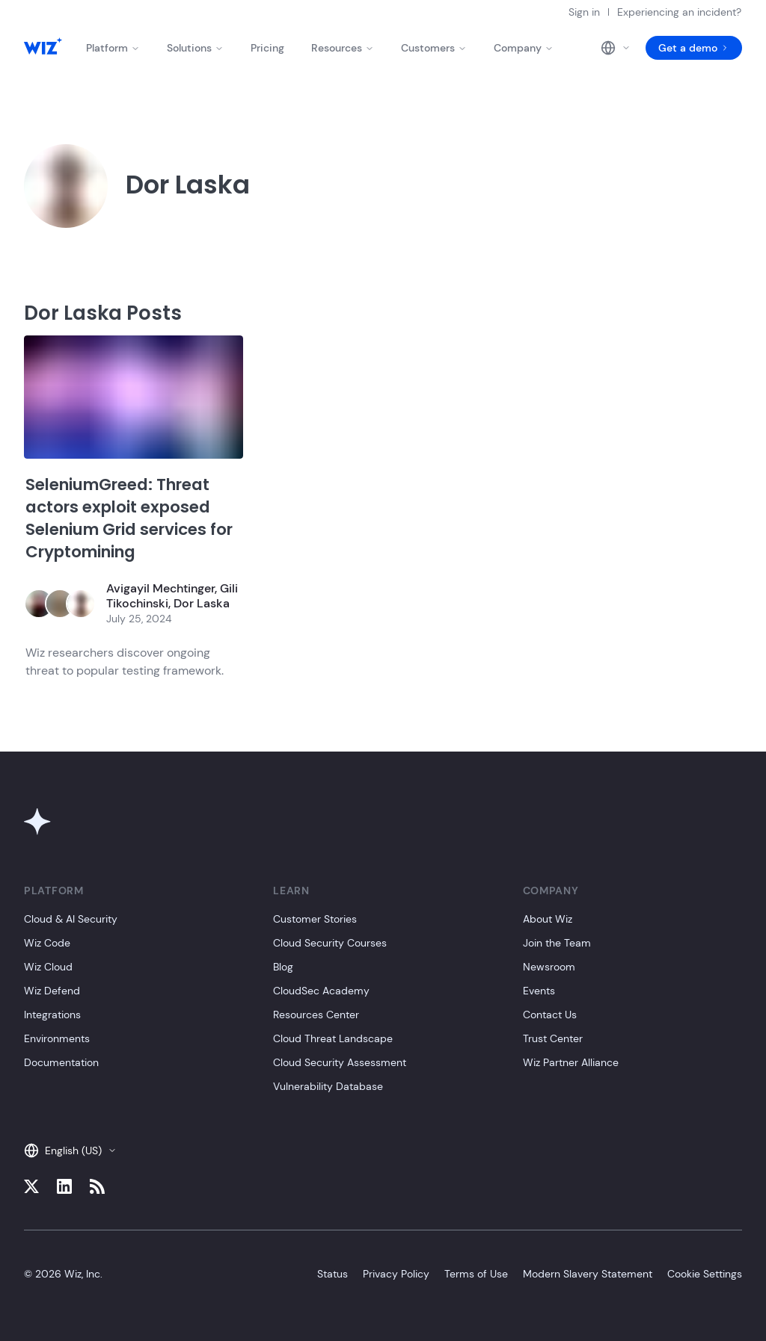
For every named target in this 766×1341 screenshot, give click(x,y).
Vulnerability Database (328, 1086)
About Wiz (547, 919)
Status (332, 1273)
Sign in (584, 12)
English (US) (70, 1150)
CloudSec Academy (321, 990)
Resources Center (316, 1014)
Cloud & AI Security (70, 919)
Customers (434, 48)
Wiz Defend (52, 990)
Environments (57, 1038)
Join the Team (557, 943)
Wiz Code (47, 943)
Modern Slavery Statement (587, 1273)
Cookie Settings (704, 1273)
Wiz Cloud (48, 966)
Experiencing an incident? (679, 12)
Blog (283, 966)
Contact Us (550, 1014)
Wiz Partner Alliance (571, 1062)
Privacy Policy (396, 1273)
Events (539, 990)
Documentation (61, 1062)
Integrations (52, 1014)
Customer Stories (315, 919)
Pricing (267, 48)
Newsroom (549, 966)
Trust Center (553, 1038)
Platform (113, 48)
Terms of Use (476, 1273)
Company (524, 48)
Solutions (195, 48)
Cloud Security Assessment (339, 1062)
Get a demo (693, 48)
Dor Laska (202, 603)
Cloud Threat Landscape (333, 1038)
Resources (342, 48)
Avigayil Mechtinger (160, 588)
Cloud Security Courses (330, 943)
